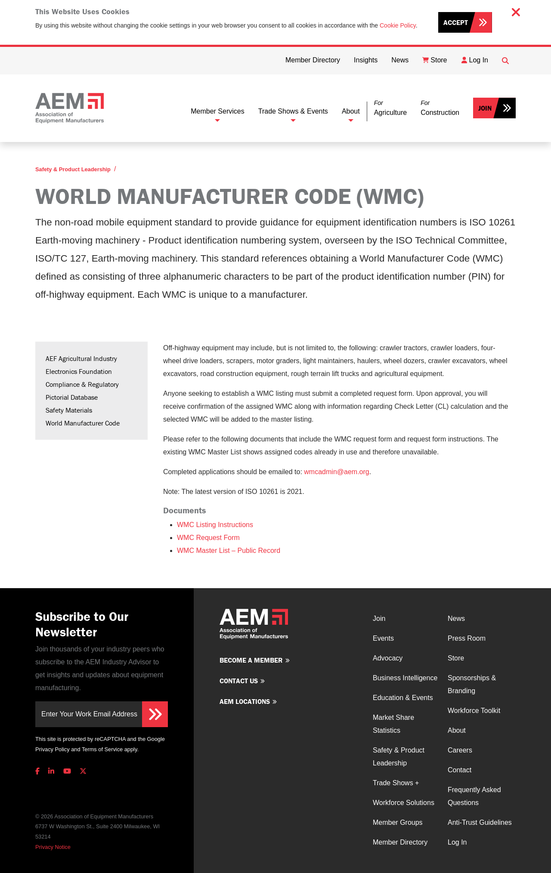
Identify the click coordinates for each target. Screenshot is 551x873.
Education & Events (403, 697)
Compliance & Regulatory (82, 384)
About (351, 111)
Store (456, 658)
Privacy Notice (53, 847)
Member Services (217, 111)
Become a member (251, 660)
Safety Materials (69, 410)
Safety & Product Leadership (73, 169)
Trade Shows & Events (293, 111)
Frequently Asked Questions (474, 796)
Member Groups (398, 822)
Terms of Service (102, 749)
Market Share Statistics (393, 724)
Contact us (239, 680)
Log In (457, 842)
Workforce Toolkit (474, 710)
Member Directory (400, 842)
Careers (460, 750)
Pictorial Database (72, 397)
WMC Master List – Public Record (228, 550)
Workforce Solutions (403, 802)
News (456, 618)
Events (383, 638)
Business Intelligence (405, 678)
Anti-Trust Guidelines (480, 822)
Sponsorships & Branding (472, 684)
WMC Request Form (208, 537)
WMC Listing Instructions (215, 524)
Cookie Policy (398, 25)
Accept (455, 22)
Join (485, 108)
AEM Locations (245, 701)
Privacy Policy (52, 749)
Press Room (467, 638)
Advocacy (387, 658)
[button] (390, 108)
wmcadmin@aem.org (336, 471)
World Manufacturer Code (83, 423)
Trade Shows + (396, 783)
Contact (459, 770)
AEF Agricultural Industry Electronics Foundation (81, 365)
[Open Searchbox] (505, 60)
